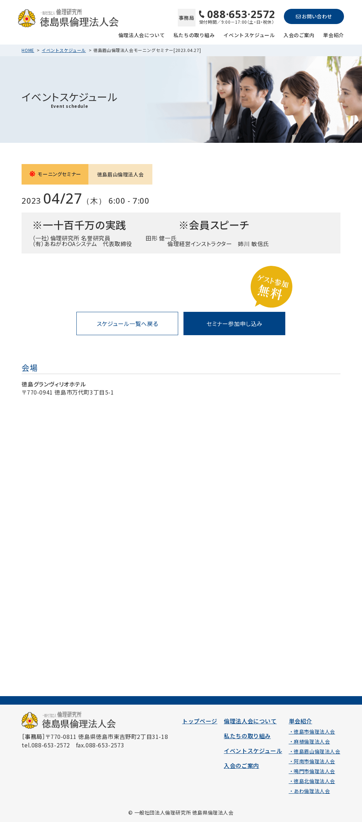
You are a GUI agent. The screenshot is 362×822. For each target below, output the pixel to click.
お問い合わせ (314, 16)
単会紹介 (333, 34)
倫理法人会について (141, 34)
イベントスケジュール (249, 34)
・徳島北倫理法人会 (312, 781)
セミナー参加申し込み (234, 323)
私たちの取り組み (194, 34)
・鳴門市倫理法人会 (312, 771)
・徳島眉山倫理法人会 (314, 751)
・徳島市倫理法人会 (312, 731)
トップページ (199, 721)
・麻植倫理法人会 (309, 741)
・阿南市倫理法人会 (312, 761)
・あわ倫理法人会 (309, 790)
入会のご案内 (299, 34)
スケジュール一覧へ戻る (127, 323)
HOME (28, 50)
